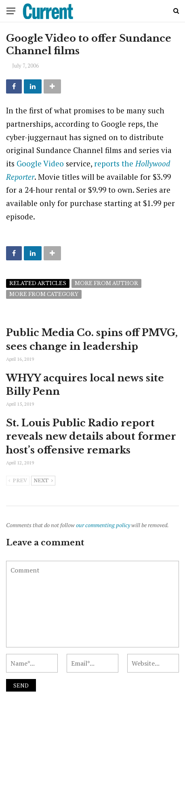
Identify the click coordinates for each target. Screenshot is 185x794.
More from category (43, 294)
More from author (106, 283)
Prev (17, 481)
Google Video (40, 163)
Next (43, 481)
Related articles (37, 283)
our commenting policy (103, 525)
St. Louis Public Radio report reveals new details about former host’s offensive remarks (91, 436)
